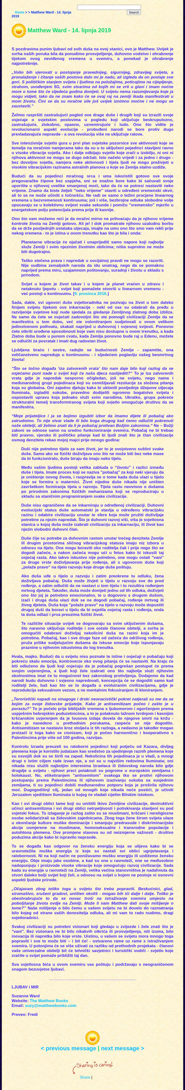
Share (85, 1077)
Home (19, 12)
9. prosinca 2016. (90, 293)
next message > (122, 1048)
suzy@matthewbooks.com (50, 1005)
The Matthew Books (49, 1001)
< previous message (68, 1048)
